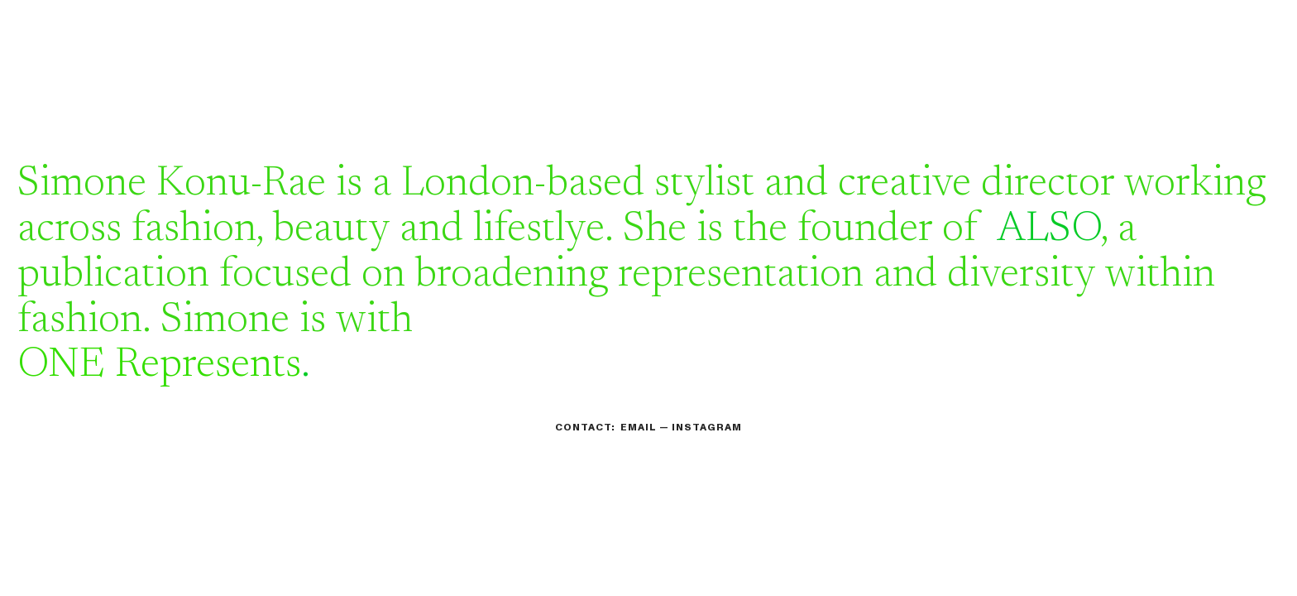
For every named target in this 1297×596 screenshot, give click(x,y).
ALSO (1049, 230)
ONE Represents (159, 366)
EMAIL (638, 427)
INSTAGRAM (707, 427)
